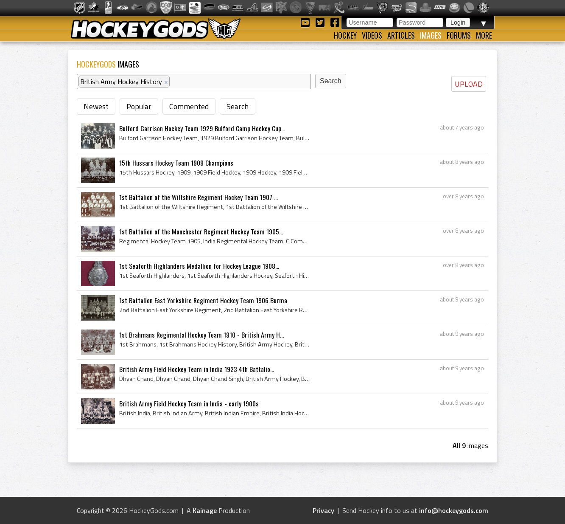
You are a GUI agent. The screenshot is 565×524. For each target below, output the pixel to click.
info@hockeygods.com (453, 510)
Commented (189, 106)
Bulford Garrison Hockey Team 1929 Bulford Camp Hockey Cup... (202, 128)
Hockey (345, 35)
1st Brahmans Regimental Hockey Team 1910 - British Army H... (201, 335)
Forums (459, 35)
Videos (372, 35)
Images (431, 35)
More (484, 35)
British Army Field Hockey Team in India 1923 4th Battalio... (196, 369)
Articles (401, 35)
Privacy (323, 510)
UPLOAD (469, 84)
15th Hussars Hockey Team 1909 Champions (176, 163)
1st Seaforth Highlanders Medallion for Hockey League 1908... (199, 266)
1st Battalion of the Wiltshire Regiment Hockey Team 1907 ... (198, 197)
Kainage (205, 510)
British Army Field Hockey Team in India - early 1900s (189, 403)
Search (238, 106)
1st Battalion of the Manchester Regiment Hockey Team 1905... (201, 231)
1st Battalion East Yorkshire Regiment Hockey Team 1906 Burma (203, 300)
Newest (96, 106)
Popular (138, 106)
